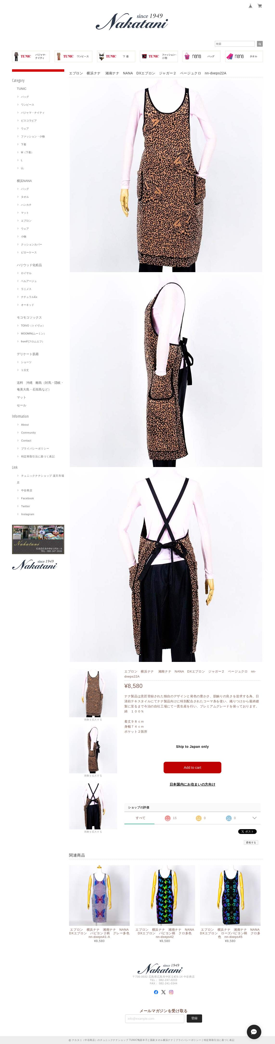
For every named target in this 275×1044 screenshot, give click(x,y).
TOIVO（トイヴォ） (33, 325)
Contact (26, 440)
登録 (194, 1018)
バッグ (25, 96)
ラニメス (26, 289)
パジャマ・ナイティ (33, 112)
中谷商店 (26, 490)
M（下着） (27, 152)
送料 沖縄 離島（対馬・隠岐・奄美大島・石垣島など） (40, 386)
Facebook (27, 498)
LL (22, 168)
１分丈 (25, 370)
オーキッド (27, 304)
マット (25, 212)
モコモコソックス (29, 317)
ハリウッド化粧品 (29, 265)
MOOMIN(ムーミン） (33, 333)
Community (28, 432)
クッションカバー (31, 244)
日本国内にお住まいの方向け (193, 784)
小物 (23, 236)
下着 (23, 144)
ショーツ (26, 362)
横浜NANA (24, 181)
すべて (141, 817)
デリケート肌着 (28, 354)
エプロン (26, 220)
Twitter (25, 506)
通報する (251, 842)
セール (21, 405)
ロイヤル (26, 273)
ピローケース (29, 252)
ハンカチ (26, 204)
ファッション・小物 (33, 136)
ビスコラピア (29, 120)
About (25, 424)
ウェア (25, 128)
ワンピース (27, 104)
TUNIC (21, 88)
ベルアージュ (29, 281)
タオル (25, 196)
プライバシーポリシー (35, 448)
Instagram (27, 514)
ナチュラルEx (29, 296)
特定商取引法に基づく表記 (38, 456)
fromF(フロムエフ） (33, 341)
